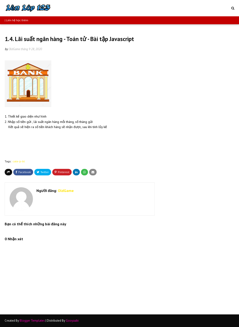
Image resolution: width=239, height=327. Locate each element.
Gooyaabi (72, 321)
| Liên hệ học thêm (16, 20)
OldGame (14, 49)
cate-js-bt (19, 161)
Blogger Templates (32, 321)
